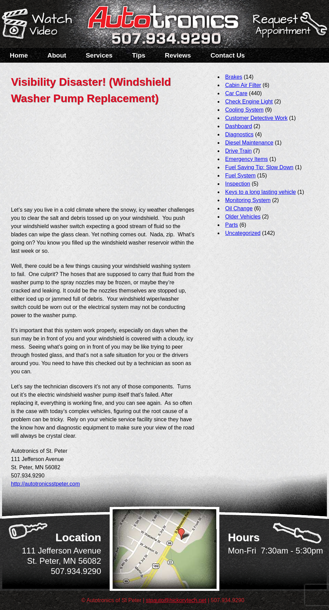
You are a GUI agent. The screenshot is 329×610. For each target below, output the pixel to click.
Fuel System (240, 175)
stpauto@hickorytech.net (176, 600)
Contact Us (227, 55)
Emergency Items (246, 159)
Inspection (237, 184)
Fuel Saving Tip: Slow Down (259, 167)
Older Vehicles (242, 217)
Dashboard (238, 126)
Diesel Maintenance (249, 143)
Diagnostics (239, 134)
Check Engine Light (249, 101)
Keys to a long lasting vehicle (260, 192)
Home (19, 55)
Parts (231, 225)
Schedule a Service (289, 28)
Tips (138, 55)
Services (99, 55)
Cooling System (244, 110)
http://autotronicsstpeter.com (45, 484)
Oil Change (239, 208)
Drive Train (238, 151)
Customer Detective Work (256, 118)
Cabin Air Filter (243, 85)
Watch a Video (40, 25)
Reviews (178, 55)
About (56, 55)
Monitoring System (248, 200)
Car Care (236, 93)
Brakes (233, 77)
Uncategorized (242, 233)
